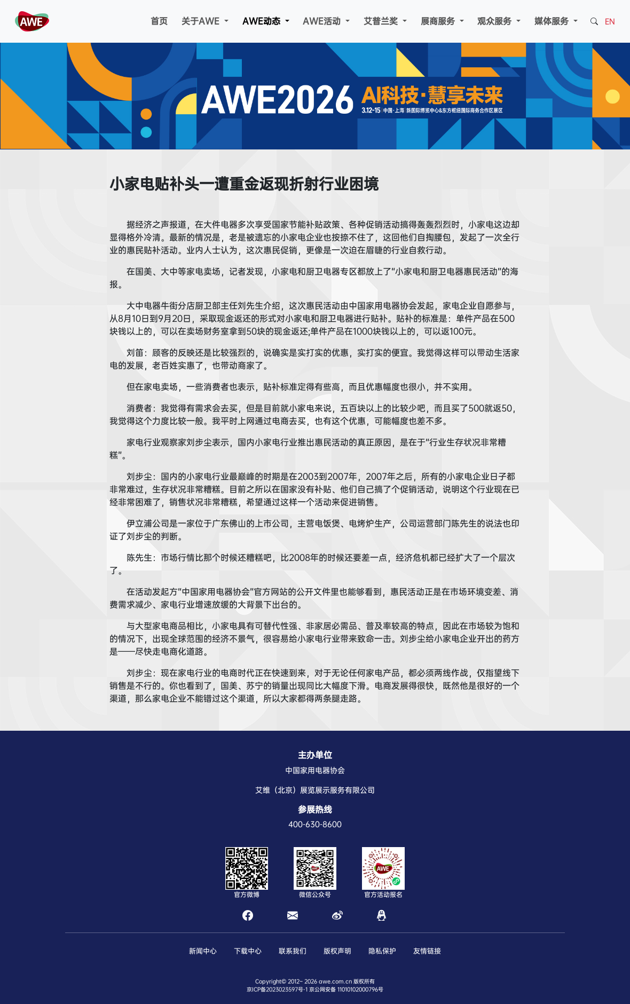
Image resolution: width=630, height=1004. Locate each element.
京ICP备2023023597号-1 (277, 989)
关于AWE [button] (202, 21)
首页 (159, 21)
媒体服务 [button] (552, 21)
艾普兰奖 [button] (382, 21)
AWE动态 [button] (262, 21)
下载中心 (248, 950)
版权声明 (337, 950)
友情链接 (427, 950)
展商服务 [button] (439, 21)
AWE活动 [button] (323, 21)
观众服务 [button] (495, 21)
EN (610, 21)
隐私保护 (382, 950)
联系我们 (292, 950)
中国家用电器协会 (315, 770)
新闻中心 (203, 950)
